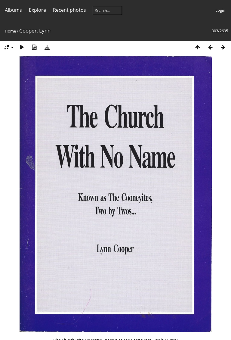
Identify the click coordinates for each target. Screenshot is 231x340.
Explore (37, 10)
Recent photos (69, 10)
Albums (13, 10)
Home (10, 31)
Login (220, 10)
